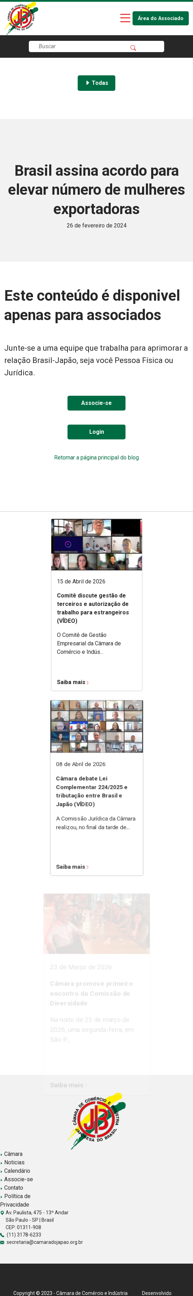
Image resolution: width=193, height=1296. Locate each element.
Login (96, 431)
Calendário (15, 1170)
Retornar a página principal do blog (96, 457)
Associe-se (96, 403)
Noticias (12, 1162)
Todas (96, 83)
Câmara (11, 1154)
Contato (11, 1187)
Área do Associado (161, 18)
